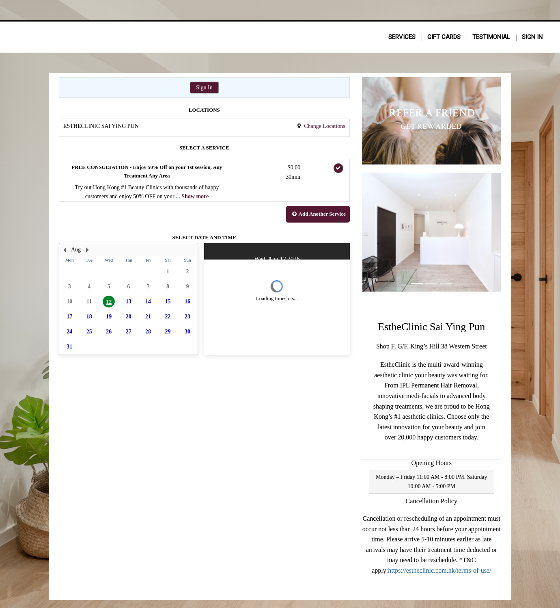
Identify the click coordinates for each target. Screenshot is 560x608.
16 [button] (187, 302)
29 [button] (168, 332)
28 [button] (148, 332)
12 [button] (109, 302)
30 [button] (187, 332)
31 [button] (69, 347)
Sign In (204, 87)
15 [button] (168, 302)
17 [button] (69, 317)
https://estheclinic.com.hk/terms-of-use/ (439, 570)
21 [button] (148, 317)
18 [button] (89, 317)
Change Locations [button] (324, 126)
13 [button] (128, 302)
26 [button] (109, 332)
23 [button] (187, 317)
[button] (318, 214)
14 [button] (148, 302)
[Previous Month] (64, 249)
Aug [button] (76, 250)
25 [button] (89, 332)
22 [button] (168, 317)
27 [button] (128, 332)
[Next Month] (87, 249)
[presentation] (128, 299)
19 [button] (109, 317)
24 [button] (69, 332)
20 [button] (128, 317)
